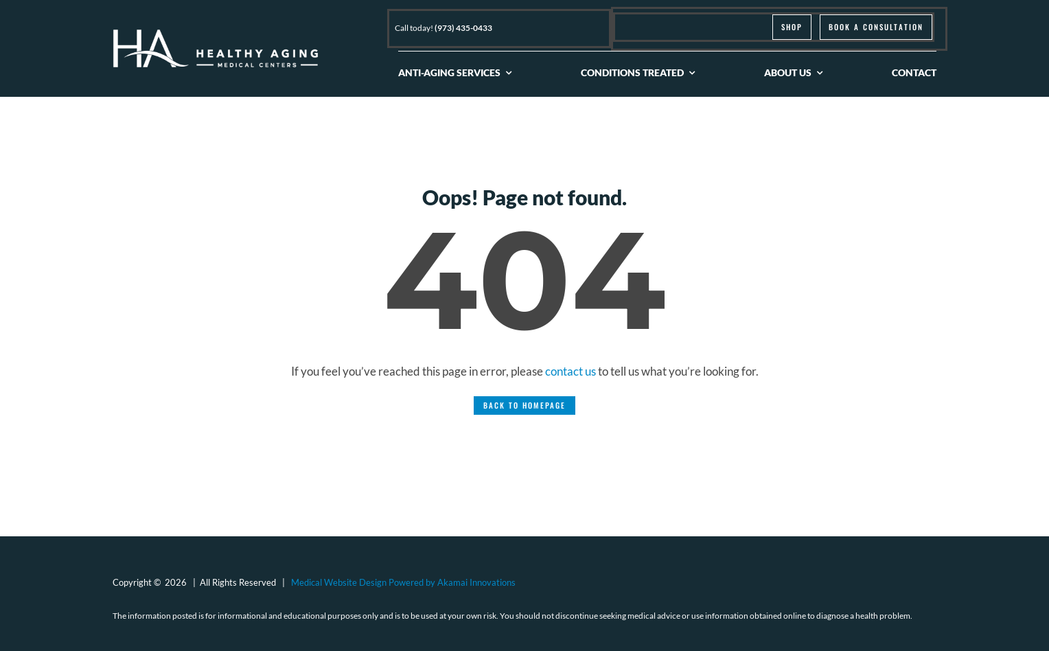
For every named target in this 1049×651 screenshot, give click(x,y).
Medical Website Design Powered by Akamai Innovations (403, 582)
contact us (570, 371)
